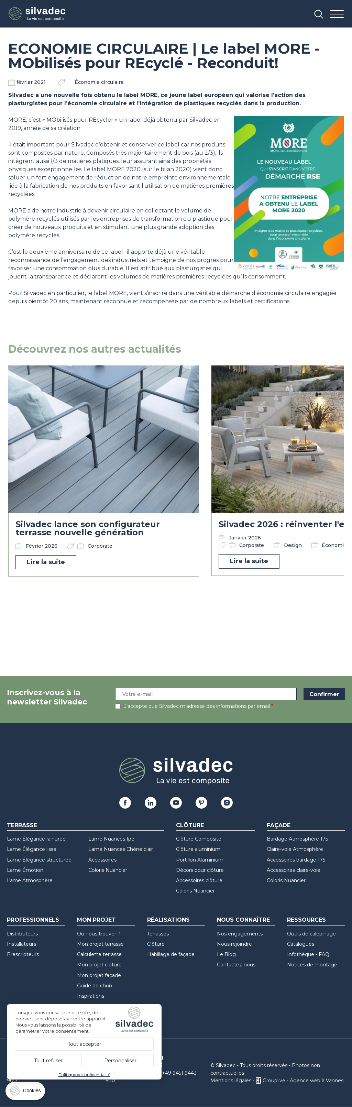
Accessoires (102, 860)
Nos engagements (240, 934)
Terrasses (158, 934)
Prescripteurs (23, 954)
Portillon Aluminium (199, 860)
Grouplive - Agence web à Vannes (303, 1080)
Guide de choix (94, 986)
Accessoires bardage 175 (296, 860)
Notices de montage (312, 965)
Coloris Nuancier (107, 870)
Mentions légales (230, 1080)
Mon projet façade (99, 975)
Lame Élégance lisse (31, 849)
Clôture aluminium (198, 849)
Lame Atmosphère (30, 880)
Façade (278, 825)
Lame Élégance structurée (39, 860)
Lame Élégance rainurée (36, 839)
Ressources (306, 920)
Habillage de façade (171, 954)
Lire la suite (46, 562)
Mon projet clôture (99, 965)
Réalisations (168, 920)
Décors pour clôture (200, 870)
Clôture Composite (198, 839)
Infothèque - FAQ (308, 954)
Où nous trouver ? (98, 934)
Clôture (190, 825)
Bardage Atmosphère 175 (297, 839)
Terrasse (22, 825)
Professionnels (33, 920)
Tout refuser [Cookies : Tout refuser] (48, 1060)
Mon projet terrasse (100, 944)
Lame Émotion (25, 870)
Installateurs (21, 944)
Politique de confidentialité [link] (84, 1074)
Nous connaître (243, 920)
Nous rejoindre (234, 944)
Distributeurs (22, 934)
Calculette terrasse (99, 954)
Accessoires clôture (199, 880)
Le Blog (226, 954)
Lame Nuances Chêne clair (120, 849)
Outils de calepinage (311, 934)
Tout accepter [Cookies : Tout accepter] (84, 1044)
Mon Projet (96, 920)
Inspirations (90, 996)
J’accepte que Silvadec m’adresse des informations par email (197, 706)
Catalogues (300, 944)
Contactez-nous (236, 965)
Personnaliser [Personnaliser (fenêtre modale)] (120, 1060)
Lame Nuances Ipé (111, 839)
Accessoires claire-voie (293, 870)
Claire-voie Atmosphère (295, 849)
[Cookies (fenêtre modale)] (26, 1092)
